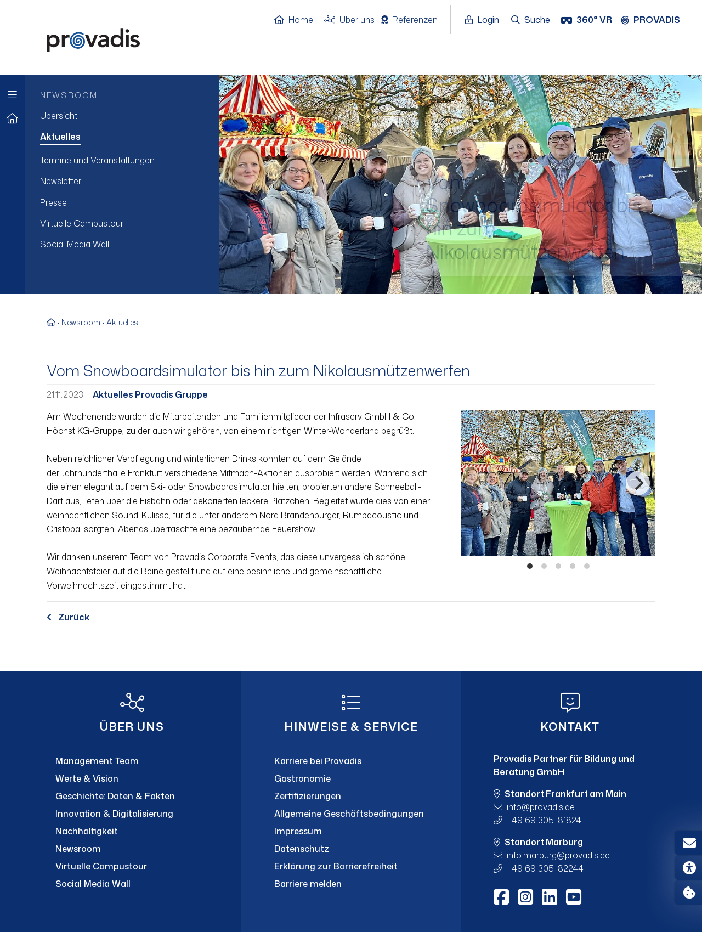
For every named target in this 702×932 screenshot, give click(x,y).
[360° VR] (587, 20)
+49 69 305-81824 (544, 820)
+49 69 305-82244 (545, 868)
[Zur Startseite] (12, 118)
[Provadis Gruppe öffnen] (656, 20)
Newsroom (80, 322)
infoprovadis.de (541, 807)
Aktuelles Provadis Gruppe (150, 394)
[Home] (299, 20)
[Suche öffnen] (531, 20)
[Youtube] (573, 897)
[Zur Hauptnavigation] (12, 92)
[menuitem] (122, 115)
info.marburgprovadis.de (558, 855)
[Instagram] (525, 897)
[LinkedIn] (549, 897)
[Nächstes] (638, 483)
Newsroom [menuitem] (69, 95)
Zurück (68, 617)
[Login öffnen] (485, 20)
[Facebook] (501, 897)
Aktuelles (122, 322)
